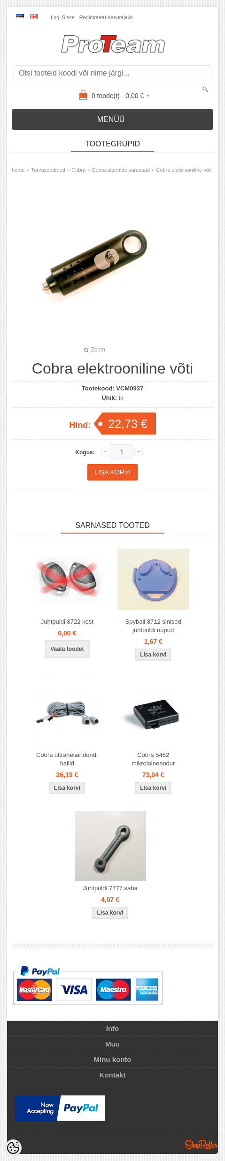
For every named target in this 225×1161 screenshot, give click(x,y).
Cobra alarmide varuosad (121, 170)
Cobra (78, 170)
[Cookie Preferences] (13, 1147)
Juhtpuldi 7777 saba (110, 888)
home (18, 170)
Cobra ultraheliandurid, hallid (67, 759)
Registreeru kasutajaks (106, 17)
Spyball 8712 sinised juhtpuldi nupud (153, 626)
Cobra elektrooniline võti (183, 170)
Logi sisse (63, 17)
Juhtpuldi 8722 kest (67, 621)
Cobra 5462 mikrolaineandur (153, 759)
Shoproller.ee (201, 1144)
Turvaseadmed (48, 170)
